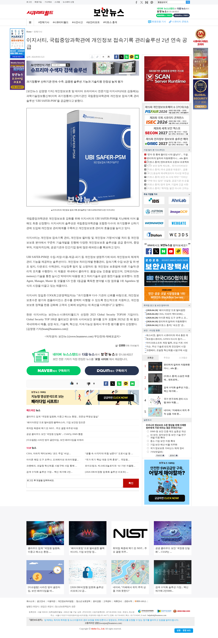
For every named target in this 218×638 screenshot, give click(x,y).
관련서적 (128, 601)
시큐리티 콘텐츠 (180, 21)
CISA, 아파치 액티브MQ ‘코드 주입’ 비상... (48, 453)
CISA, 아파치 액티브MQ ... (165, 314)
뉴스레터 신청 (68, 2)
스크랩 (57, 2)
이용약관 (51, 601)
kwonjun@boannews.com (110, 623)
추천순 (167, 358)
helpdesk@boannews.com (156, 615)
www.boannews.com (81, 336)
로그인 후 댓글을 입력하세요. (74, 483)
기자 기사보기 (127, 345)
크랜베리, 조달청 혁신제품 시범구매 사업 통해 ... (51, 466)
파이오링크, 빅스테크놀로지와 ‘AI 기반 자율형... (110, 466)
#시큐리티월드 (60, 22)
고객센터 (107, 601)
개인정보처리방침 (65, 601)
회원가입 (38, 2)
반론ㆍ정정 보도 (184, 630)
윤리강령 (97, 601)
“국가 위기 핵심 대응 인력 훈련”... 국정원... (107, 459)
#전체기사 (43, 22)
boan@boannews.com (54, 328)
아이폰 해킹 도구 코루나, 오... (167, 318)
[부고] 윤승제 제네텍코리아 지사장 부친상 (168, 173)
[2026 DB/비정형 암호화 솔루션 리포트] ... (107, 472)
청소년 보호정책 (83, 601)
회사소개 (30, 601)
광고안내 (41, 601)
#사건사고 (77, 22)
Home (29, 32)
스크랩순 (183, 358)
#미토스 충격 (110, 22)
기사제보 (48, 2)
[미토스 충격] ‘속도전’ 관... (165, 325)
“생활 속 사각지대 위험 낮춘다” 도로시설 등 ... (109, 453)
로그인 (29, 2)
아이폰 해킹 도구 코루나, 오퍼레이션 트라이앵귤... (52, 459)
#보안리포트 (93, 22)
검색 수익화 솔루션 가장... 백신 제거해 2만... (49, 472)
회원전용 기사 (159, 21)
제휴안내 (118, 601)
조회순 (150, 358)
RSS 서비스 (141, 601)
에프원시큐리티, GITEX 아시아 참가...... (166, 339)
